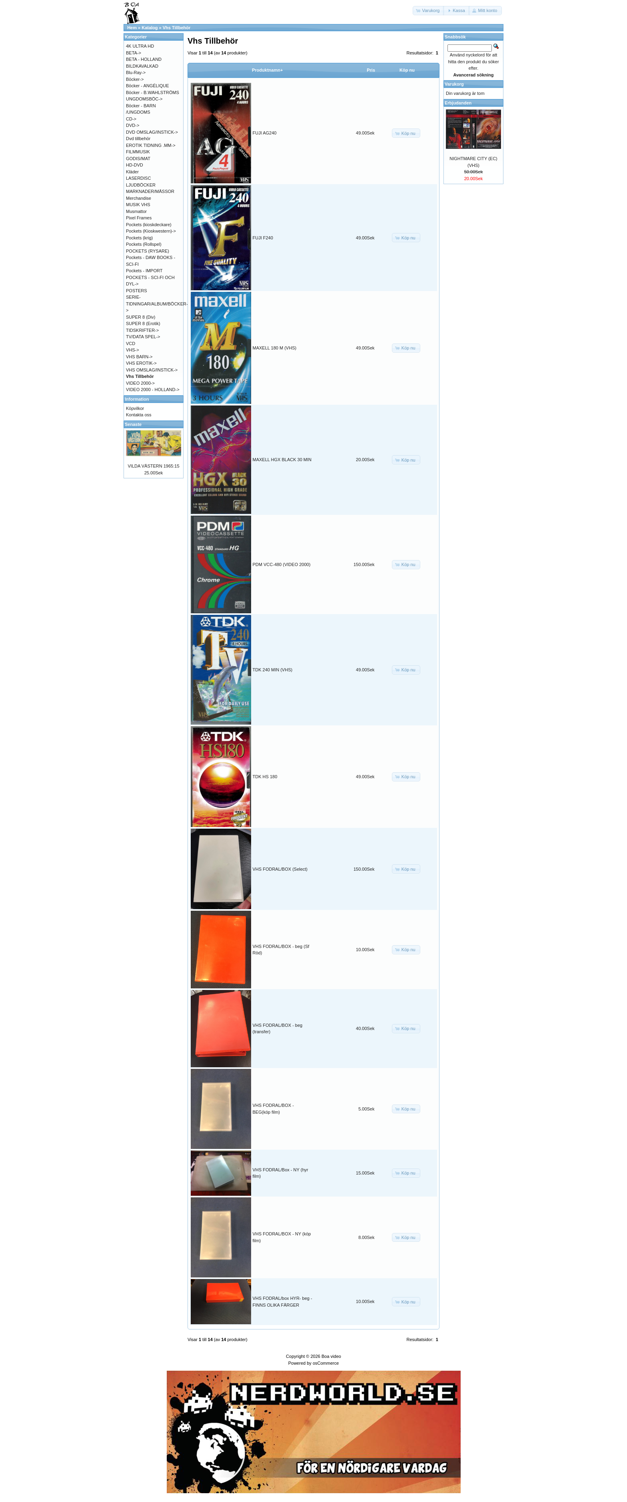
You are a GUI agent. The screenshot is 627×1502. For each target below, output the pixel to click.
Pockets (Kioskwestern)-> (151, 231)
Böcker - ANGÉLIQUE (147, 85)
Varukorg (454, 84)
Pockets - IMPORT (144, 270)
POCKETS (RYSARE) (147, 251)
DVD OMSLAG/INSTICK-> (152, 132)
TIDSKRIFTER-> (142, 330)
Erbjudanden (458, 102)
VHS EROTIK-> (141, 363)
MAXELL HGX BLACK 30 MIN (282, 459)
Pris (371, 70)
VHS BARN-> (139, 356)
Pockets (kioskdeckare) (149, 224)
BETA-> (133, 52)
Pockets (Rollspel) (144, 244)
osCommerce (326, 1363)
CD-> (131, 118)
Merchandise (138, 198)
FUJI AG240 (265, 133)
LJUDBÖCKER (141, 185)
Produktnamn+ (267, 70)
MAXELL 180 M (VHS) (275, 347)
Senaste (133, 424)
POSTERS (136, 290)
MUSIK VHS (138, 204)
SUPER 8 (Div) (140, 317)
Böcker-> (135, 79)
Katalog (150, 27)
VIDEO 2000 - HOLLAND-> (153, 389)
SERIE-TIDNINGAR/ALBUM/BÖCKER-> (157, 304)
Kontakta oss (139, 414)
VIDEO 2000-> (140, 383)
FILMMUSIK (138, 151)
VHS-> (132, 349)
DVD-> (132, 125)
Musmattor (136, 211)
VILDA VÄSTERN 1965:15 (153, 466)
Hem (132, 27)
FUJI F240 (263, 237)
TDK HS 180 (265, 776)
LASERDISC (138, 178)
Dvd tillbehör (138, 138)
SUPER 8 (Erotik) (143, 323)
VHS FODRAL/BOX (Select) (280, 869)
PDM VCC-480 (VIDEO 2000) (282, 564)
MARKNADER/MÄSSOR (150, 191)
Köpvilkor (135, 408)
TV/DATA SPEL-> (143, 336)
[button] (429, 10)
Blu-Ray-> (136, 72)
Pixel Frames (139, 217)
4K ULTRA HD (140, 46)
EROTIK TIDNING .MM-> (151, 145)
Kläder (132, 171)
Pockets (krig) (139, 237)
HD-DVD (134, 165)
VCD (130, 343)
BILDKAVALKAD (142, 66)
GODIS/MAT (138, 158)
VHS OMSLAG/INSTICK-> (152, 369)
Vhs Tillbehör (176, 27)
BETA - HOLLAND (144, 59)
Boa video (331, 1356)
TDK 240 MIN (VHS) (273, 669)
